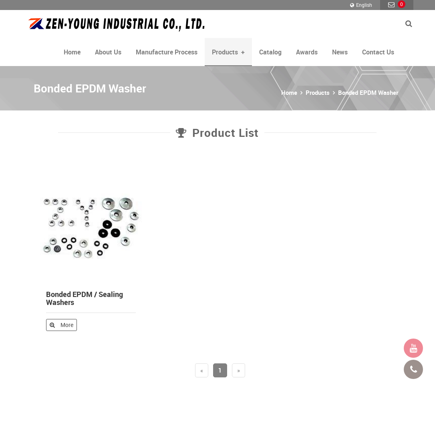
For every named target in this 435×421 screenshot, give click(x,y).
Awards (307, 52)
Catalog (270, 52)
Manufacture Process (166, 52)
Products (318, 92)
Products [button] (228, 52)
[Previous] (201, 370)
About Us (108, 52)
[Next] (238, 370)
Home (72, 52)
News (340, 52)
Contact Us (378, 52)
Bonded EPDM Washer (368, 92)
